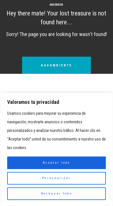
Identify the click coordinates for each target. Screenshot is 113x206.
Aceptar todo (56, 163)
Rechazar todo (56, 193)
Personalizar (56, 178)
